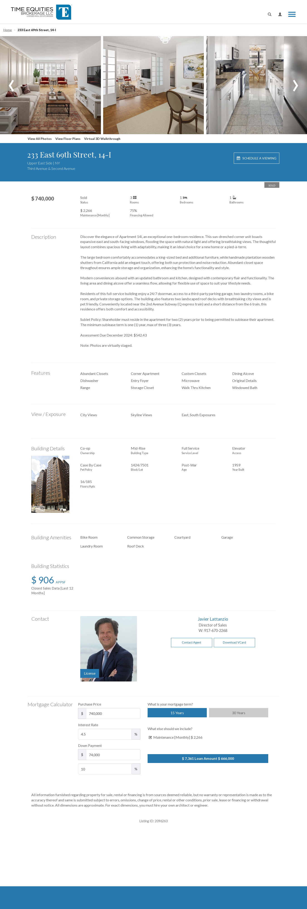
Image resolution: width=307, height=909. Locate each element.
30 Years (238, 713)
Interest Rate (88, 725)
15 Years (177, 713)
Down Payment (90, 745)
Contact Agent (191, 642)
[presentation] (11, 82)
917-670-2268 (215, 630)
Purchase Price (89, 704)
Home (7, 30)
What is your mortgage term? (170, 704)
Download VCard (234, 642)
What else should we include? (170, 728)
